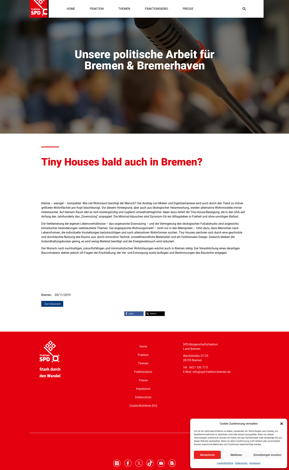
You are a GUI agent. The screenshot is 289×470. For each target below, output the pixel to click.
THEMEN (124, 8)
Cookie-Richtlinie (225, 463)
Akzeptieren (207, 455)
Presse (143, 380)
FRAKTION (97, 8)
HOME (71, 8)
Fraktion (143, 354)
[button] (281, 423)
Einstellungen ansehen (267, 455)
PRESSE (188, 8)
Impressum (255, 463)
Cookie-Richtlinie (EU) (143, 405)
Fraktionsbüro (143, 371)
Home (143, 346)
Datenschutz (241, 463)
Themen (143, 363)
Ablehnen (236, 455)
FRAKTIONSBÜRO (156, 8)
